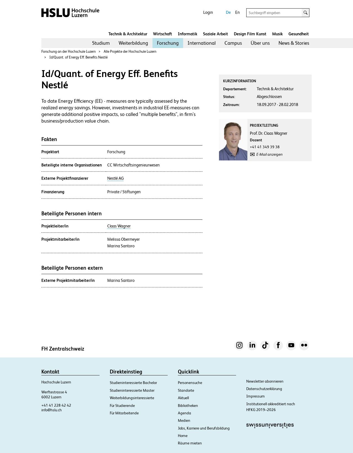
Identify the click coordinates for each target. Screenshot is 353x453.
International (202, 43)
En (237, 12)
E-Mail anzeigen (269, 154)
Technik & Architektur (127, 33)
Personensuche (190, 382)
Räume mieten (190, 443)
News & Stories (294, 43)
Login (208, 12)
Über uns (260, 43)
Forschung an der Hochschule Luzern (68, 51)
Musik (277, 33)
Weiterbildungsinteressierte (132, 398)
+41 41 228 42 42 (56, 405)
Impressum (255, 396)
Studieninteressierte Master (132, 390)
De (228, 12)
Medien (184, 420)
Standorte (186, 390)
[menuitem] (101, 43)
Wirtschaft (162, 33)
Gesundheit (298, 33)
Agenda (184, 413)
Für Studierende (122, 405)
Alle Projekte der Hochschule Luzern (130, 51)
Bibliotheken (188, 405)
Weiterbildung (133, 43)
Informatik (187, 33)
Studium (101, 43)
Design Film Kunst (250, 33)
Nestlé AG (115, 178)
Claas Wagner (119, 226)
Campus (233, 43)
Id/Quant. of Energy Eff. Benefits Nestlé (78, 57)
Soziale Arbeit (215, 33)
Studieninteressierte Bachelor (133, 382)
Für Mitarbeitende (124, 413)
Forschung (168, 43)
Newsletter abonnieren (265, 381)
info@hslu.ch (51, 410)
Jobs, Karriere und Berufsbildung (204, 428)
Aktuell (183, 398)
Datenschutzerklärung (264, 388)
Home (183, 435)
